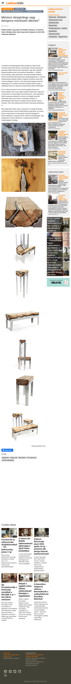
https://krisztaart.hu (54, 192)
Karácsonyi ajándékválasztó (13, 11)
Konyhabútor (53, 37)
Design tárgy (19, 9)
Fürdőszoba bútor (54, 28)
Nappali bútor (62, 37)
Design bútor (7, 9)
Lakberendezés (53, 15)
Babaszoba (52, 17)
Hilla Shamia (22, 457)
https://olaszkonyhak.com (55, 70)
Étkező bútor (53, 25)
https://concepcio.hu (54, 128)
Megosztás (7, 450)
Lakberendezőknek (32, 656)
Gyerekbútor (53, 31)
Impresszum (7, 656)
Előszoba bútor (54, 23)
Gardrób (64, 28)
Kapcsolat (6, 653)
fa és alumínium (31, 457)
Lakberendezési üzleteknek (34, 655)
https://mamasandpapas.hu (56, 110)
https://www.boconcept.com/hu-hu (57, 163)
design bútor (5, 457)
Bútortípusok (61, 17)
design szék (13, 457)
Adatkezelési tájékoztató (11, 655)
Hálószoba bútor (54, 34)
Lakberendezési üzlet (34, 11)
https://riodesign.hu (54, 148)
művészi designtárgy (8, 460)
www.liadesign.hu (53, 214)
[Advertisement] (23, 50)
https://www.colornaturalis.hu (56, 90)
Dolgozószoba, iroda (55, 20)
